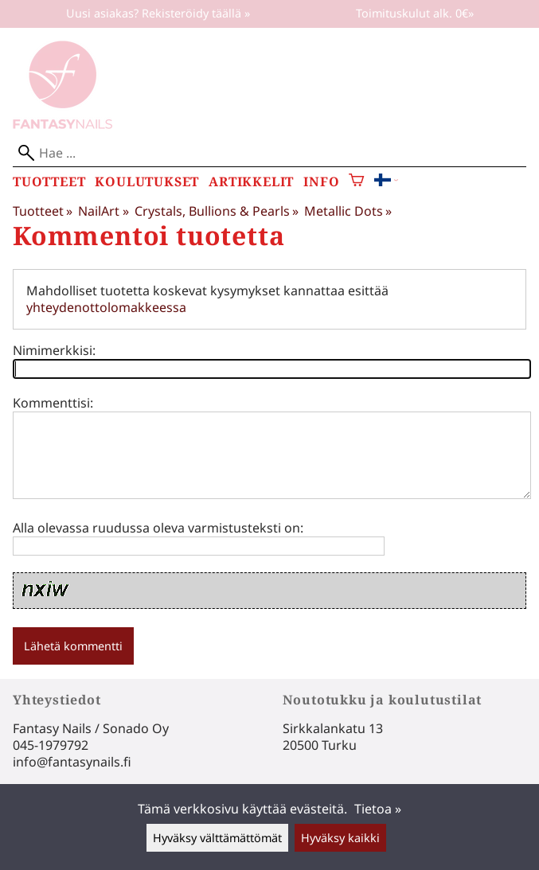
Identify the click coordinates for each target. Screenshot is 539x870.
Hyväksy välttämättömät (217, 837)
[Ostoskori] (356, 182)
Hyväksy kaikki (340, 837)
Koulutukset (147, 182)
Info (321, 182)
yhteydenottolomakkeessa (106, 307)
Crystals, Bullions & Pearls (217, 211)
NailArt (103, 211)
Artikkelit (251, 182)
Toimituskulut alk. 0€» (415, 13)
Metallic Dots (348, 211)
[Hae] (269, 153)
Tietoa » (377, 808)
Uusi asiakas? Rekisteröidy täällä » (158, 13)
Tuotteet (49, 182)
